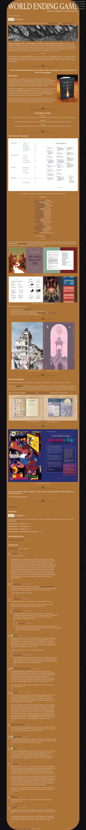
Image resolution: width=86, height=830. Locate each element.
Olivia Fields (40, 207)
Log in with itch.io (13, 548)
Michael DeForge (39, 215)
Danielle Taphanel (40, 226)
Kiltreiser (15, 635)
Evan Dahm (36, 232)
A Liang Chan (38, 210)
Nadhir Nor (36, 202)
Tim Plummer (52, 313)
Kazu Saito (37, 220)
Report (25, 828)
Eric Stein (15, 763)
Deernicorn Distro (53, 23)
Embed (29, 828)
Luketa (41, 224)
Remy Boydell (39, 214)
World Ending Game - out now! (16, 539)
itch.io (10, 828)
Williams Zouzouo (38, 227)
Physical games (71, 828)
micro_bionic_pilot (17, 736)
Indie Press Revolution (68, 23)
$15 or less (76, 828)
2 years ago (24, 584)
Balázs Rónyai (39, 203)
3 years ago (20, 635)
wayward (15, 692)
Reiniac (15, 748)
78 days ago (20, 553)
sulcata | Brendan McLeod (19, 724)
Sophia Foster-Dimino (39, 205)
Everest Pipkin (27, 309)
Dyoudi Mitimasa (38, 217)
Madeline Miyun (38, 212)
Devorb (15, 553)
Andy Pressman (22, 243)
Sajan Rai (39, 231)
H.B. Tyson (48, 236)
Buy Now (11, 19)
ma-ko (37, 219)
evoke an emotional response (47, 586)
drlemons (15, 797)
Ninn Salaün (38, 229)
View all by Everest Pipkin (18, 828)
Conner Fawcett (39, 200)
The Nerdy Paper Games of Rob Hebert (22, 668)
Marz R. (15, 807)
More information (13, 506)
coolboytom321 (16, 598)
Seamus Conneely (17, 584)
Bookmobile (19, 386)
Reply (12, 580)
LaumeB (37, 209)
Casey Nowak (38, 222)
